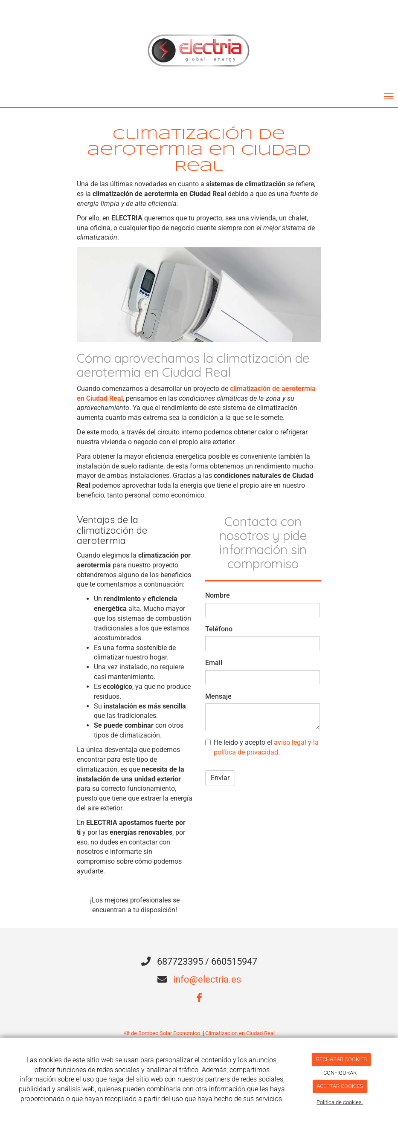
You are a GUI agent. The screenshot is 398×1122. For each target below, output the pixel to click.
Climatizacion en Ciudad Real (240, 1033)
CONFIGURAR (340, 1073)
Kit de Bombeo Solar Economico (161, 1033)
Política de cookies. (340, 1102)
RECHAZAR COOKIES (341, 1059)
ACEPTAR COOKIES (340, 1086)
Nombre (217, 595)
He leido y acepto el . (262, 747)
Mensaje (218, 696)
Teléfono (218, 629)
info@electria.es (207, 979)
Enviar (220, 778)
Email (213, 663)
